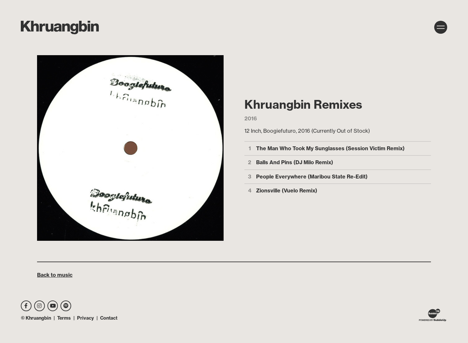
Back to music (54, 275)
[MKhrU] (60, 27)
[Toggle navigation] (440, 27)
